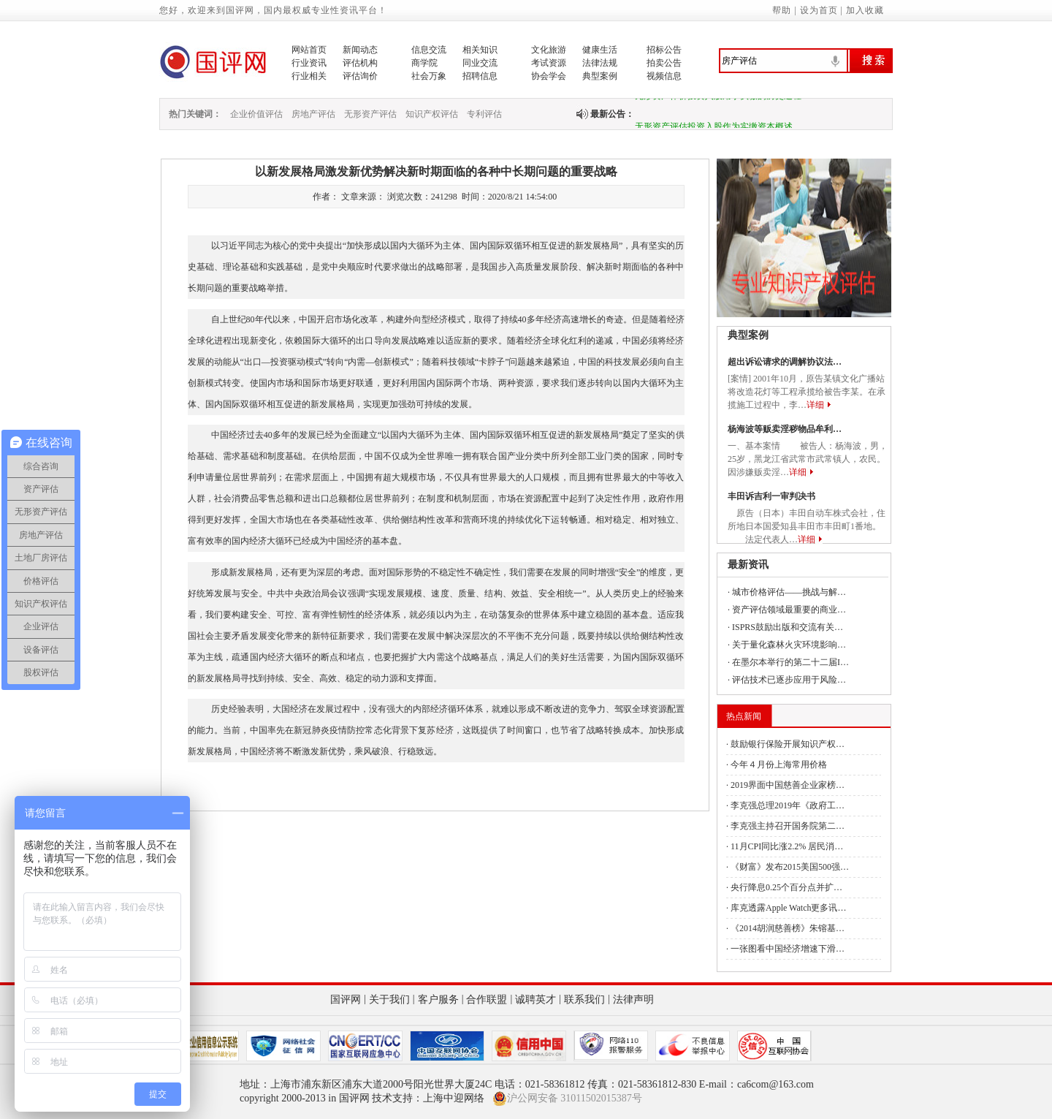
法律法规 (599, 63)
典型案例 (599, 76)
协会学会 (548, 76)
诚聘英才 (535, 999)
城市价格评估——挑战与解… (789, 592)
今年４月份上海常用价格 (779, 764)
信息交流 (428, 50)
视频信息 (664, 76)
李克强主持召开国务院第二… (788, 826)
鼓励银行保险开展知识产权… (788, 744)
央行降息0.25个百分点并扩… (786, 887)
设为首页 (819, 10)
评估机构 (360, 63)
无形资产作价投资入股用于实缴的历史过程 (718, 99)
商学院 (424, 63)
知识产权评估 (431, 114)
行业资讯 (309, 63)
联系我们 (584, 999)
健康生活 (599, 50)
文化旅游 (548, 50)
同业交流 (480, 63)
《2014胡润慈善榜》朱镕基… (788, 928)
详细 (815, 405)
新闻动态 (360, 50)
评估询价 (360, 76)
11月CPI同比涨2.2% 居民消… (787, 846)
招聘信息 (480, 76)
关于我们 (389, 999)
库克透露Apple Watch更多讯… (788, 908)
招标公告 (664, 50)
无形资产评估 (370, 114)
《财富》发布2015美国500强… (790, 867)
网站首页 (309, 50)
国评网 (345, 999)
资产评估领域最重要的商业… (789, 609)
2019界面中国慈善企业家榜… (788, 785)
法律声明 (633, 999)
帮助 (781, 10)
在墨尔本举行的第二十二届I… (790, 662)
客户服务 (438, 999)
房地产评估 (313, 114)
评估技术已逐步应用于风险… (789, 680)
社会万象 (428, 76)
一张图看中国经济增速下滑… (788, 949)
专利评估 (484, 114)
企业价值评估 (256, 114)
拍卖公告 (664, 63)
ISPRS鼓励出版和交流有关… (787, 627)
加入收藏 (865, 10)
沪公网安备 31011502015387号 (567, 1098)
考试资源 (548, 63)
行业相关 (309, 76)
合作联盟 (486, 999)
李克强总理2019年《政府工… (788, 805)
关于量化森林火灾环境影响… (789, 645)
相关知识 (480, 50)
